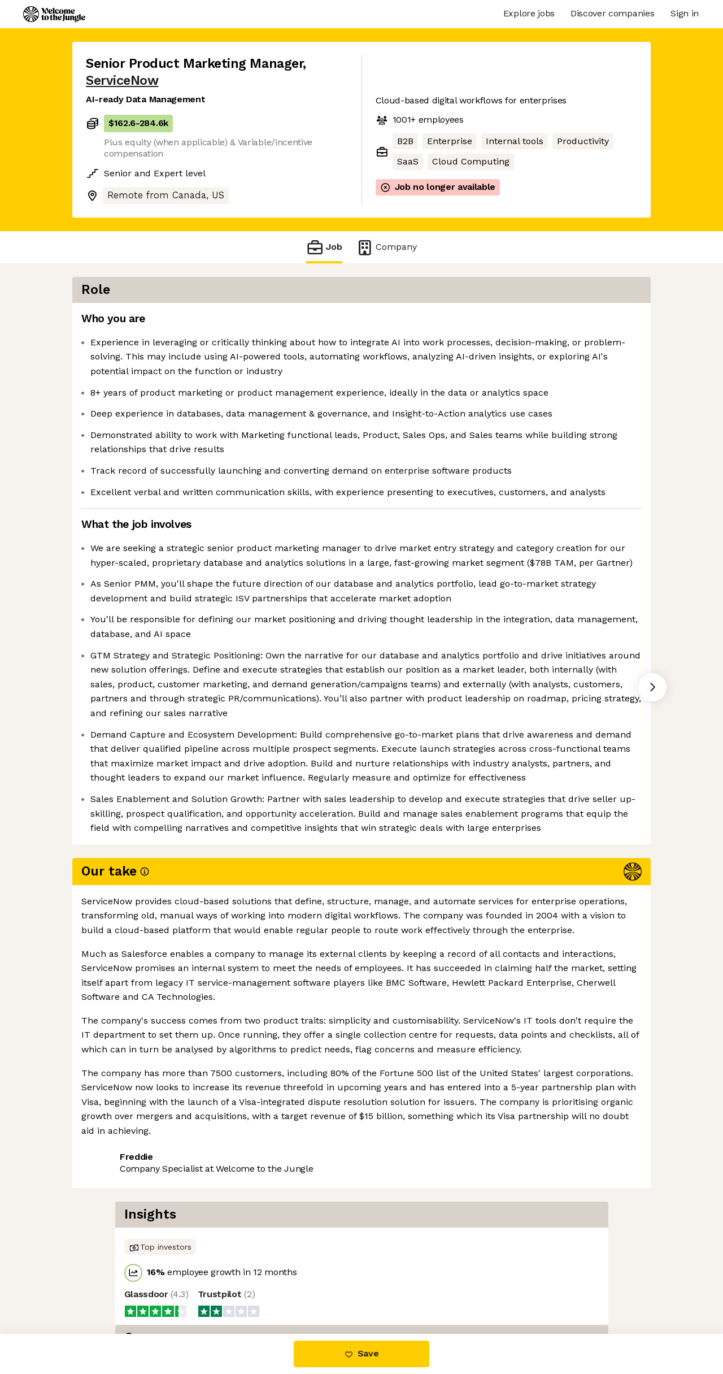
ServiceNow (122, 80)
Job (324, 247)
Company (386, 247)
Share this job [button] (117, 1277)
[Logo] (54, 14)
